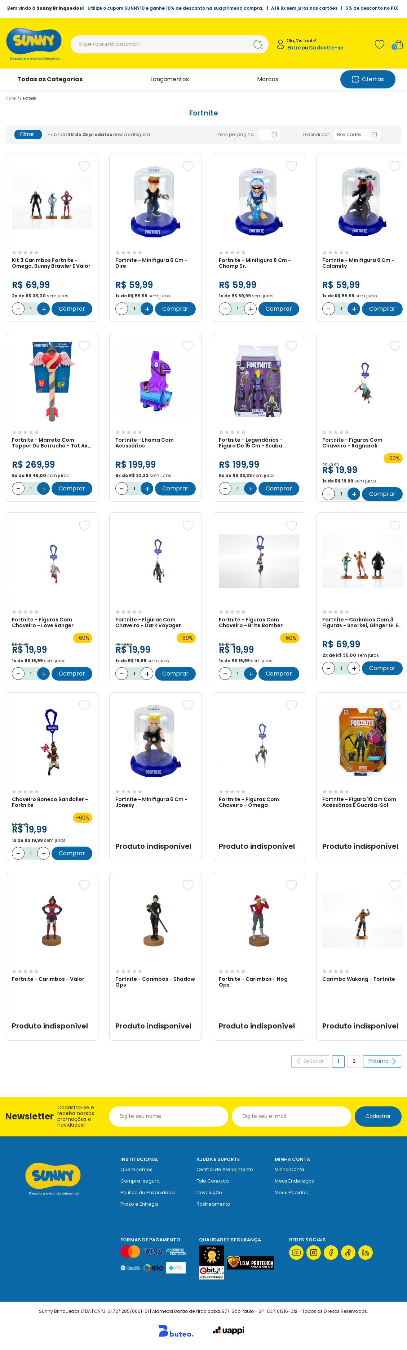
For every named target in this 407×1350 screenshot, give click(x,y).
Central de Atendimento (224, 1169)
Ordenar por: (316, 134)
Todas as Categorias (50, 79)
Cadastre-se (326, 47)
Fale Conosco (212, 1181)
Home (11, 98)
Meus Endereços (294, 1181)
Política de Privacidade (147, 1192)
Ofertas (368, 79)
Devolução (209, 1192)
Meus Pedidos (291, 1192)
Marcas (267, 79)
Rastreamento (213, 1204)
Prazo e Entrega (139, 1204)
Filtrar (32, 134)
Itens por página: (236, 134)
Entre (294, 47)
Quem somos (136, 1169)
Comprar (72, 309)
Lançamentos (169, 79)
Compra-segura (140, 1181)
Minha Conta (289, 1169)
